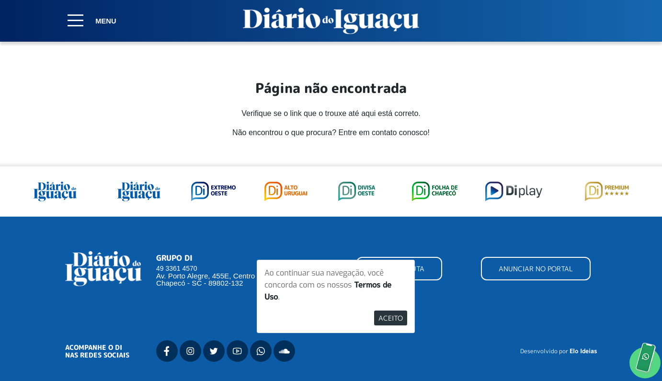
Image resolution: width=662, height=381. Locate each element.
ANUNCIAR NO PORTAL (536, 268)
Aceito (390, 318)
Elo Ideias (583, 351)
